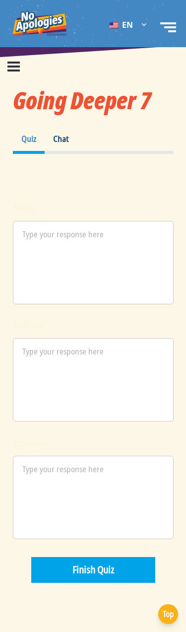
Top (168, 614)
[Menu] (13, 66)
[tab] (29, 139)
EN (121, 24)
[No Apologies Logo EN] (39, 23)
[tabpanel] (93, 171)
